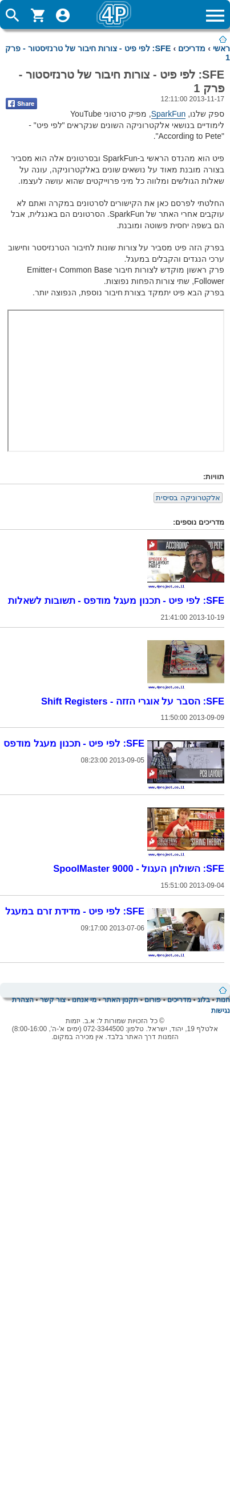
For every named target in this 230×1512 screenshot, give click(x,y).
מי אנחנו (84, 1000)
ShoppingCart (38, 15)
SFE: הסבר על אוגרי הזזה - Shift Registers (132, 701)
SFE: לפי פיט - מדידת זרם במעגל (74, 911)
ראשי (221, 48)
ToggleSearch (12, 15)
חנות (223, 1000)
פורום (152, 1000)
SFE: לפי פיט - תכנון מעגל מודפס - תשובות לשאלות (116, 600)
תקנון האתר (120, 1000)
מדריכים (191, 48)
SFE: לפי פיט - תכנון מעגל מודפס (73, 743)
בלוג (203, 1000)
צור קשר (53, 1000)
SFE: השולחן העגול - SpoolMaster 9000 (138, 868)
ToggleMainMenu (215, 15)
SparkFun (168, 113)
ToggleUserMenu (63, 15)
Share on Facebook (21, 103)
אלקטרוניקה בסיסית (188, 497)
